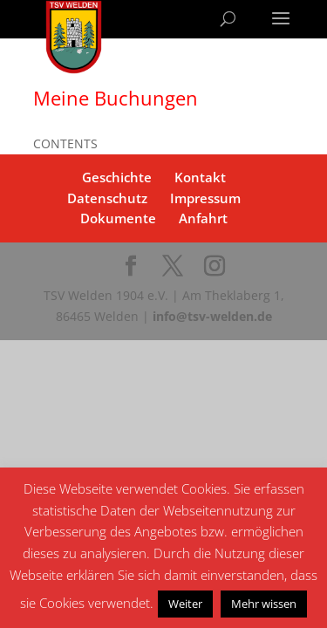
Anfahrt (203, 218)
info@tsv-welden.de (212, 316)
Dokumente (118, 218)
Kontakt (200, 177)
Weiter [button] (185, 603)
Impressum (205, 198)
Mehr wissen (263, 603)
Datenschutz (107, 198)
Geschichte (117, 177)
